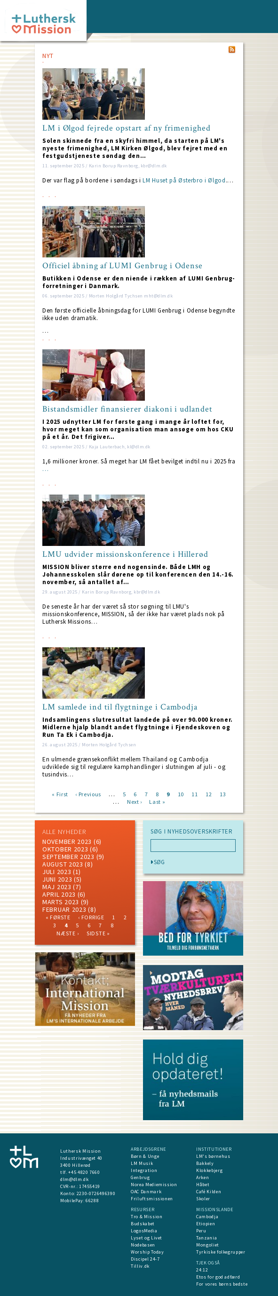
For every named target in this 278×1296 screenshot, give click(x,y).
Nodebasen (143, 1245)
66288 (92, 1200)
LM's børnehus (213, 1156)
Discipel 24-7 (145, 1259)
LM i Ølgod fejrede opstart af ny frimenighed (126, 128)
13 (223, 793)
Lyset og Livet (146, 1238)
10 (181, 793)
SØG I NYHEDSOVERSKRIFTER (192, 831)
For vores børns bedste (221, 1284)
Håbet (202, 1184)
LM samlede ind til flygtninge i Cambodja (120, 707)
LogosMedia (144, 1231)
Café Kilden (208, 1192)
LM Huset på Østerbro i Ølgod (184, 180)
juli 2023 (56, 871)
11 (194, 793)
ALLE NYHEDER (64, 831)
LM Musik (142, 1163)
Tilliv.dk (140, 1266)
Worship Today (147, 1252)
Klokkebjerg (209, 1170)
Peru (201, 1231)
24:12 (202, 1270)
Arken (202, 1177)
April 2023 (59, 894)
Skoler (203, 1199)
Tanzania (206, 1238)
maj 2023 (56, 887)
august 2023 (62, 864)
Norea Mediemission (154, 1184)
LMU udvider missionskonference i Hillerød (125, 554)
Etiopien (205, 1224)
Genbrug (140, 1177)
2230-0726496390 (96, 1193)
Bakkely (205, 1163)
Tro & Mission (146, 1216)
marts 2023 (60, 902)
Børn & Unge (145, 1156)
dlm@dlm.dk (74, 1179)
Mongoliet (207, 1245)
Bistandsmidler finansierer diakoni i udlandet (127, 409)
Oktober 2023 (65, 849)
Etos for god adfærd (218, 1277)
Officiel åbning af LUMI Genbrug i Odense (122, 266)
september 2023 (68, 856)
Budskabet (143, 1224)
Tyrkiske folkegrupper (221, 1252)
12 (209, 793)
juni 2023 (57, 879)
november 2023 (67, 841)
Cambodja (207, 1216)
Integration (144, 1170)
